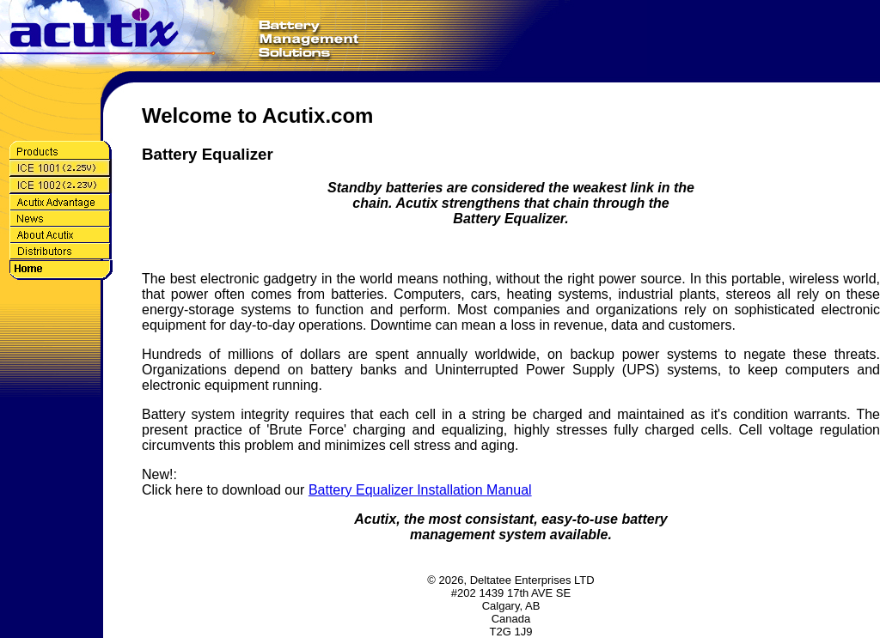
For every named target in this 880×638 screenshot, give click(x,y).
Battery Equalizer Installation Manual (420, 490)
